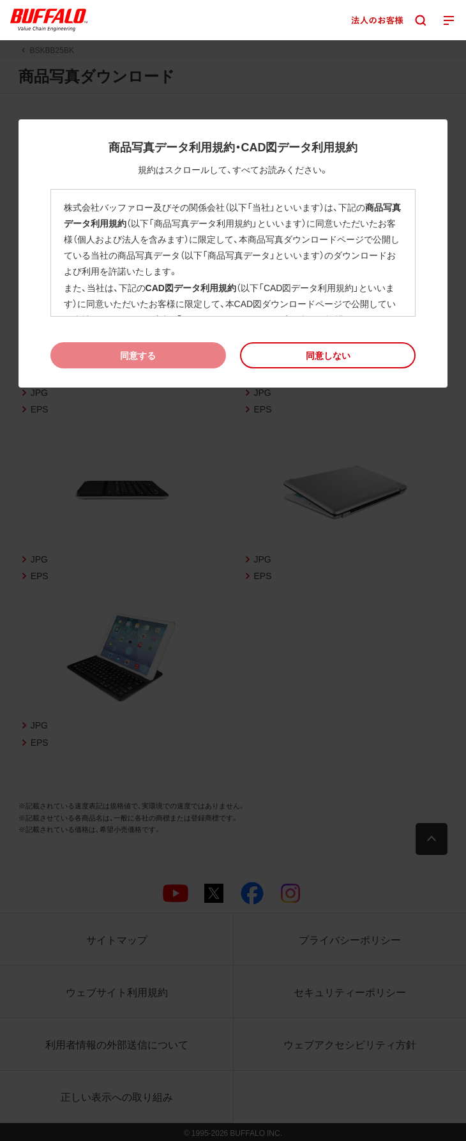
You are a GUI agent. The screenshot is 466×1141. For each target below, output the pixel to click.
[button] (328, 355)
